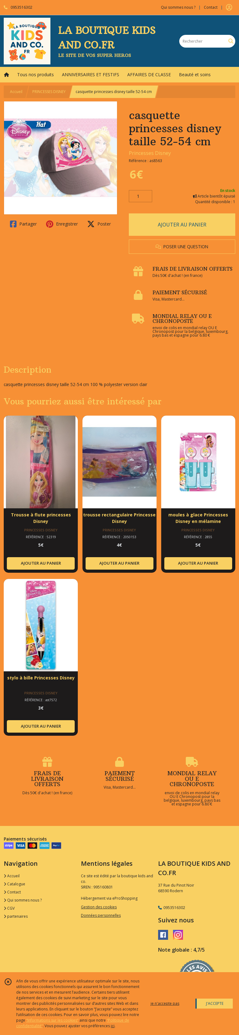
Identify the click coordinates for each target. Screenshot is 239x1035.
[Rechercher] (231, 41)
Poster (99, 224)
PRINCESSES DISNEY (49, 91)
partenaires (16, 916)
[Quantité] (140, 196)
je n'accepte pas (165, 1003)
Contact (211, 7)
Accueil (16, 91)
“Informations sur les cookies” (52, 1020)
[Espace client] (229, 7)
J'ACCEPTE (214, 1003)
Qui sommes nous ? (23, 900)
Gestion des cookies (99, 907)
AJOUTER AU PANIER (182, 224)
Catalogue (14, 884)
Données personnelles (101, 915)
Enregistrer (62, 224)
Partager (23, 224)
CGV (9, 908)
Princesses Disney (150, 153)
